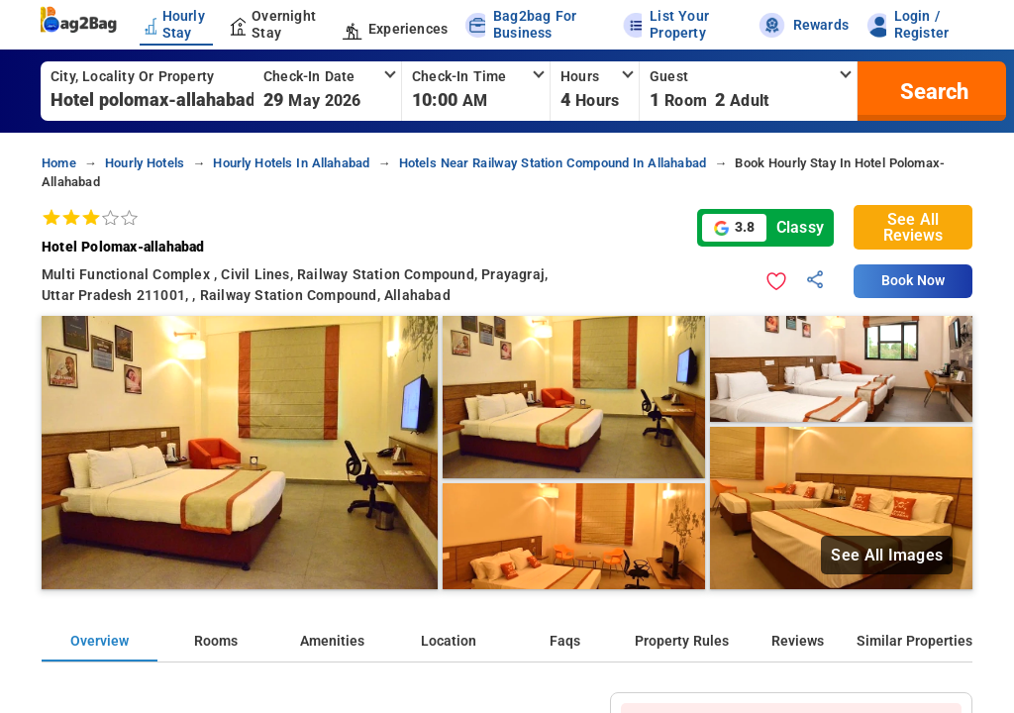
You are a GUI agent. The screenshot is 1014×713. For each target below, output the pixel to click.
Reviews (797, 641)
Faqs (565, 641)
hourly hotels (144, 162)
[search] (932, 91)
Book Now (913, 280)
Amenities (332, 641)
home (59, 162)
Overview (99, 641)
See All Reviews (913, 227)
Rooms (216, 641)
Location (448, 641)
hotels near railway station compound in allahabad (552, 162)
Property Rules (682, 641)
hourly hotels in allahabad (291, 162)
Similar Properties (914, 641)
